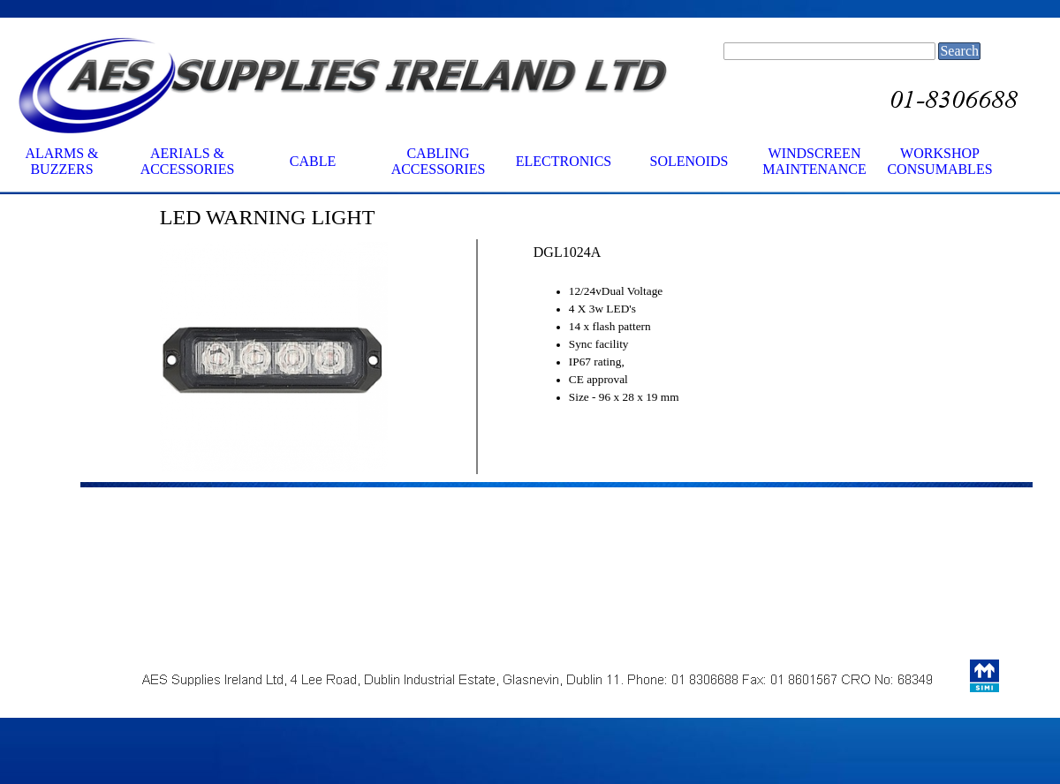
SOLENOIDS (689, 161)
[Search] (829, 51)
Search (959, 50)
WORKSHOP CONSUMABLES (939, 161)
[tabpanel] (354, 217)
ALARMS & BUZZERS (61, 161)
